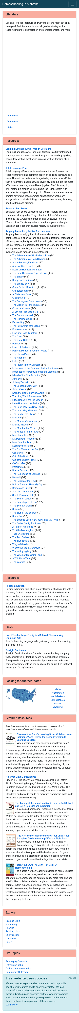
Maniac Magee (20, 424)
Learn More (12, 1004)
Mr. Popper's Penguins (24, 438)
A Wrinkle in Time (21, 558)
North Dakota (58, 696)
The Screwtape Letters (24, 502)
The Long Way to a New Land (27, 407)
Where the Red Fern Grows (26, 548)
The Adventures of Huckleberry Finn (31, 255)
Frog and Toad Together (24, 333)
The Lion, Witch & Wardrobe (26, 396)
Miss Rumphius (20, 435)
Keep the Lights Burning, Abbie (28, 393)
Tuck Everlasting (21, 534)
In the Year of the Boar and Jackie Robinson (35, 368)
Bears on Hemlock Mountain (27, 269)
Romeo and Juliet (21, 488)
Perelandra (18, 467)
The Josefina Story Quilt (24, 386)
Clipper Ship (18, 297)
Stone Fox (17, 516)
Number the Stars (21, 445)
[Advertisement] (39, 72)
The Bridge (18, 276)
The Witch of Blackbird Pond (27, 555)
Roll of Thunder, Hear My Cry (27, 484)
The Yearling (18, 562)
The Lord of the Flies (23, 414)
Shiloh (15, 509)
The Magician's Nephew (24, 421)
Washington (57, 693)
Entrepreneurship (15, 965)
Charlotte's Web (20, 290)
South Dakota (58, 700)
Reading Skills (13, 921)
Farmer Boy (18, 322)
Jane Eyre (17, 378)
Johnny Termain (20, 382)
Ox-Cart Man (19, 463)
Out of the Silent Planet (24, 460)
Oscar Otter (18, 452)
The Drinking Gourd (22, 319)
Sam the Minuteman (23, 491)
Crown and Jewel (21, 308)
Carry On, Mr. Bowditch (24, 287)
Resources (12, 115)
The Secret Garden (22, 505)
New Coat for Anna (22, 442)
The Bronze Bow (20, 283)
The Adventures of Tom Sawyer (28, 259)
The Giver (17, 336)
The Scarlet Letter (21, 498)
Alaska (57, 703)
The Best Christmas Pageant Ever (29, 273)
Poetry (9, 942)
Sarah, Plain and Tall (22, 495)
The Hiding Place (21, 354)
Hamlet (16, 343)
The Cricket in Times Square (27, 304)
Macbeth (17, 417)
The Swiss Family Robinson (26, 523)
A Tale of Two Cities (22, 526)
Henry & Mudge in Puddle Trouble (29, 350)
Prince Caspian (20, 470)
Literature (11, 938)
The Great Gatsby (21, 340)
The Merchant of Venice (24, 428)
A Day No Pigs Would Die (25, 312)
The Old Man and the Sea (25, 449)
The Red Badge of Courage (26, 474)
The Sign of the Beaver (24, 512)
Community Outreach (17, 972)
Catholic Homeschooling (18, 968)
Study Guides (12, 935)
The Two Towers (21, 541)
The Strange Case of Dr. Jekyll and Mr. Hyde (35, 519)
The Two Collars (20, 537)
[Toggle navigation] (72, 4)
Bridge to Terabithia (22, 280)
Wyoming (58, 707)
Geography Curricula (16, 961)
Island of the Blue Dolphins (26, 375)
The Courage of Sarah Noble (27, 301)
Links (10, 127)
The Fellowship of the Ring (26, 326)
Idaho (58, 689)
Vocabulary (11, 924)
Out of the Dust (20, 456)
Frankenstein (19, 329)
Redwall (16, 477)
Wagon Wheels (20, 544)
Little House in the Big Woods (27, 400)
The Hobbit (18, 357)
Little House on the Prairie (26, 403)
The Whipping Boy (21, 551)
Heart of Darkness (21, 347)
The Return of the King (24, 481)
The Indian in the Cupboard (26, 364)
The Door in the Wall (22, 315)
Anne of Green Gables (23, 266)
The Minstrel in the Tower (25, 431)
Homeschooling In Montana (20, 4)
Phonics (10, 928)
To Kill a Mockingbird (23, 530)
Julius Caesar (19, 389)
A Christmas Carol (21, 294)
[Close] (72, 978)
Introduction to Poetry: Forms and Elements (35, 371)
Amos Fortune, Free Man (25, 262)
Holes (15, 361)
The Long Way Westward (25, 410)
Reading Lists (13, 931)
